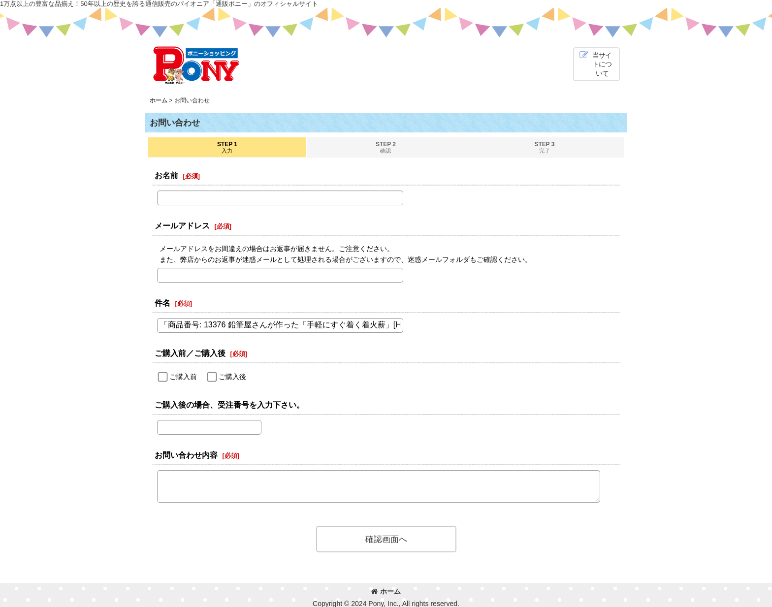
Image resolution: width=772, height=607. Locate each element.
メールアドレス (182, 225)
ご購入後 (232, 377)
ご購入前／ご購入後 (190, 353)
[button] (596, 64)
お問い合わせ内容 (186, 454)
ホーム (386, 591)
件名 (162, 302)
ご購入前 (183, 377)
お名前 (166, 175)
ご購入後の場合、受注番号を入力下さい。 (229, 404)
